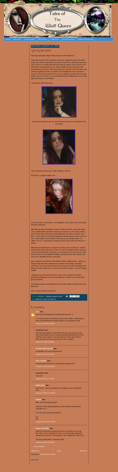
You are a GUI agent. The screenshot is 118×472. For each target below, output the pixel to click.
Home (8, 39)
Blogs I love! (42, 39)
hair (48, 299)
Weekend (53, 299)
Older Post (83, 451)
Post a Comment (39, 446)
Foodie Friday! (29, 39)
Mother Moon (40, 385)
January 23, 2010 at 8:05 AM (45, 342)
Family (45, 299)
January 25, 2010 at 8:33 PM (45, 442)
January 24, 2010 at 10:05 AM (45, 393)
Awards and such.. (68, 39)
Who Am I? (17, 39)
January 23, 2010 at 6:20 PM (45, 366)
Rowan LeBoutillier (42, 428)
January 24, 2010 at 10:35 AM (45, 422)
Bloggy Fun (38, 299)
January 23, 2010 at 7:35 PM (45, 379)
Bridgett (38, 399)
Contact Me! (54, 39)
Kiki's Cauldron (41, 361)
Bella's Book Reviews (85, 39)
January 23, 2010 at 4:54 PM (45, 354)
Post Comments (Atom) (47, 454)
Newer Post (35, 451)
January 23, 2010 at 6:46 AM (45, 323)
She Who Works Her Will (44, 348)
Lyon (37, 312)
